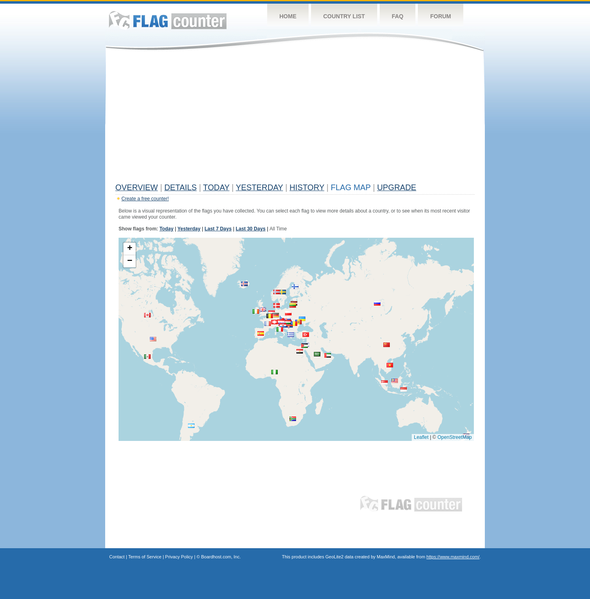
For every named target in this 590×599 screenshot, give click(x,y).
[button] (283, 318)
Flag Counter (168, 20)
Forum (440, 16)
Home (287, 16)
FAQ (398, 16)
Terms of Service (145, 556)
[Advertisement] (295, 119)
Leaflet (421, 437)
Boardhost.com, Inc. (221, 556)
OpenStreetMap (454, 437)
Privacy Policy (179, 556)
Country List (344, 16)
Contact (117, 556)
